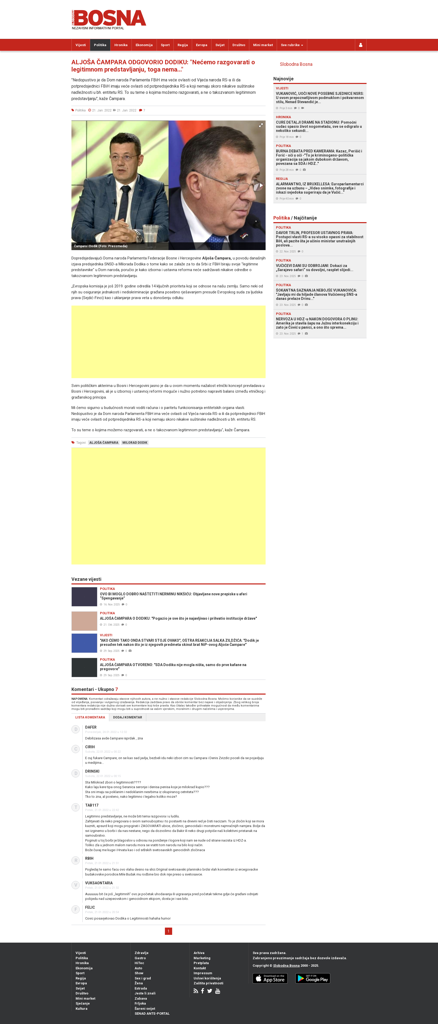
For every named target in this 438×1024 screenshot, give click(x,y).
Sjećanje (83, 1003)
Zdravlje (142, 953)
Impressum (203, 973)
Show (139, 973)
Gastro (140, 958)
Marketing (202, 958)
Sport (165, 45)
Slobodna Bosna (296, 64)
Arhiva (199, 953)
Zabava (141, 998)
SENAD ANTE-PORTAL (152, 1013)
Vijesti (81, 45)
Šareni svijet (145, 1009)
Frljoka (140, 1003)
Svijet (219, 45)
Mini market (263, 45)
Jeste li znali (145, 993)
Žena (139, 983)
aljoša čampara (103, 442)
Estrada (141, 988)
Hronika (121, 45)
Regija (183, 45)
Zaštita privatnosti (208, 983)
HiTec (139, 963)
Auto (138, 968)
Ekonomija (144, 45)
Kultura (81, 1009)
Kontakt (200, 968)
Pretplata (201, 963)
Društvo (238, 45)
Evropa (201, 45)
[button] (261, 125)
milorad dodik (134, 442)
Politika (100, 45)
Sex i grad (143, 978)
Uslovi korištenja (207, 978)
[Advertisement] (168, 342)
